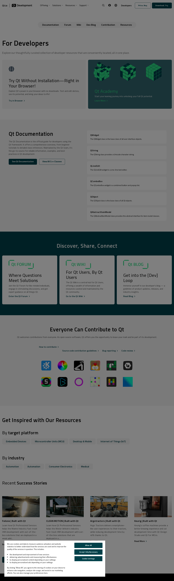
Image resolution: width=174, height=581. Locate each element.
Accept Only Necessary (88, 552)
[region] (54, 559)
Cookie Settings (88, 558)
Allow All (88, 545)
